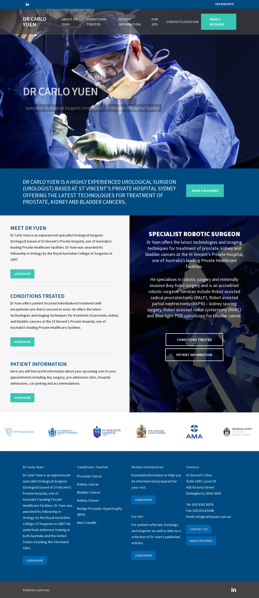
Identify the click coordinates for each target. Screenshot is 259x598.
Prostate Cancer (89, 476)
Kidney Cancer (88, 484)
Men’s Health (86, 522)
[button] (205, 190)
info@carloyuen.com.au (213, 516)
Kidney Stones (88, 500)
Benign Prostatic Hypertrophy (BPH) (99, 511)
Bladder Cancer (88, 492)
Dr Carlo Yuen (35, 21)
